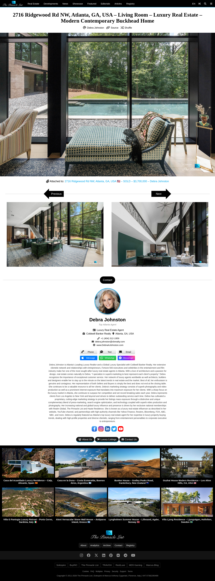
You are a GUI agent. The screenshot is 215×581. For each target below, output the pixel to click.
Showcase (78, 3)
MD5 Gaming (135, 565)
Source (114, 27)
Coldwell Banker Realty (98, 333)
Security (115, 571)
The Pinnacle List (90, 565)
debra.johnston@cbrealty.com (110, 341)
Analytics (94, 545)
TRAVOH (107, 565)
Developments (51, 3)
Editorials (105, 3)
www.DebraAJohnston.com (110, 345)
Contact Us (129, 439)
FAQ (92, 571)
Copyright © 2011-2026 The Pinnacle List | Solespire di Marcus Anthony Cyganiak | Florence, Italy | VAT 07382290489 (107, 576)
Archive (107, 545)
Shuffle (128, 27)
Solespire (61, 565)
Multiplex (99, 571)
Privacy (107, 571)
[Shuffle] (199, 3)
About (83, 545)
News (65, 3)
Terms (130, 571)
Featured (91, 3)
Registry (130, 3)
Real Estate (33, 3)
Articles (118, 3)
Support (123, 571)
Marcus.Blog (152, 565)
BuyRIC (73, 565)
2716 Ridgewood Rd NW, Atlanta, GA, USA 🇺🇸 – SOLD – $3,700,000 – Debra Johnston (117, 181)
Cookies (85, 571)
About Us (85, 439)
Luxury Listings (106, 439)
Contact (118, 545)
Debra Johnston (95, 27)
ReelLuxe (120, 565)
